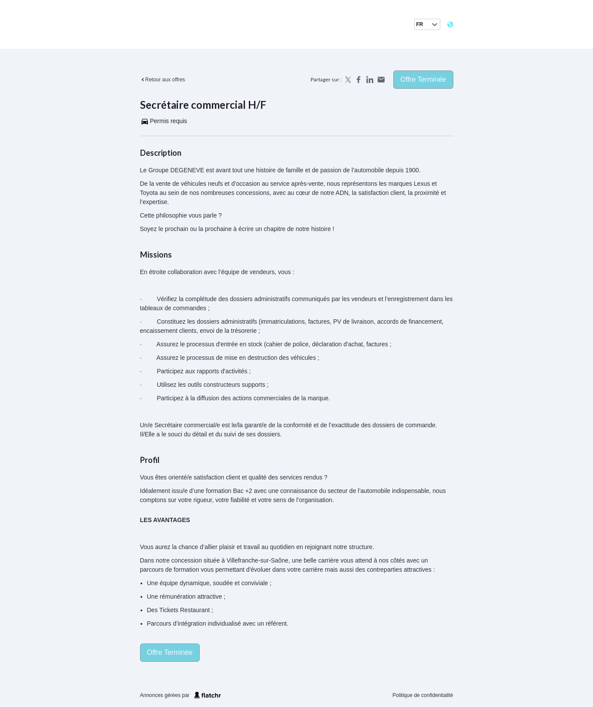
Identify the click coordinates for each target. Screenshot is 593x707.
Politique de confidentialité (422, 695)
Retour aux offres (162, 80)
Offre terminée (423, 79)
